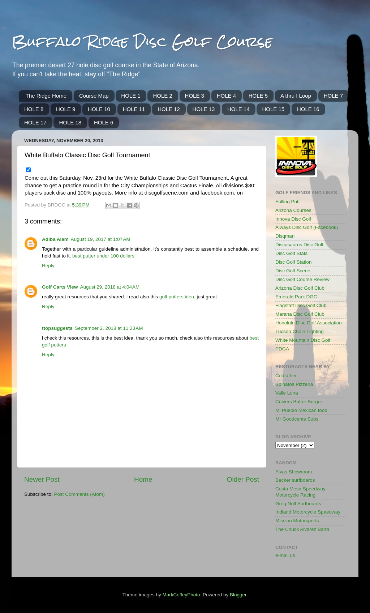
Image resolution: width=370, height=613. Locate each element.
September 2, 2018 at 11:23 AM (109, 328)
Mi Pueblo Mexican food (301, 410)
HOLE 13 (204, 109)
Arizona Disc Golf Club (299, 288)
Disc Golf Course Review (302, 279)
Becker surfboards (295, 480)
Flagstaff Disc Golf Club (301, 305)
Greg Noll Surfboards (298, 503)
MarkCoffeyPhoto (181, 594)
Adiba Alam (55, 239)
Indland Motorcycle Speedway (307, 512)
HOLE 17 (35, 122)
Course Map (94, 96)
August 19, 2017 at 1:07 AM (100, 239)
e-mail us (285, 555)
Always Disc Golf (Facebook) (306, 227)
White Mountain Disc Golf (302, 340)
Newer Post (42, 479)
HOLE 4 (226, 96)
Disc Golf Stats (291, 253)
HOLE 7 (333, 96)
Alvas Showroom (293, 471)
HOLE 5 (258, 96)
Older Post (243, 479)
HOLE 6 (103, 122)
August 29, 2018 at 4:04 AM (110, 287)
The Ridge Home (46, 96)
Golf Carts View (60, 287)
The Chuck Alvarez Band (302, 529)
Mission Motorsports (297, 520)
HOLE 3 (194, 96)
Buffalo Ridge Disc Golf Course (142, 41)
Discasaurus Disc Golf (299, 244)
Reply (48, 265)
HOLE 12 (169, 109)
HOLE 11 (134, 109)
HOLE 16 (308, 109)
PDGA (282, 349)
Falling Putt (287, 201)
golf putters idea (176, 296)
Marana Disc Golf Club (299, 314)
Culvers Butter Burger (298, 401)
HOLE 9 (65, 109)
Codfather (286, 375)
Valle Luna (286, 393)
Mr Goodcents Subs (296, 419)
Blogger (238, 594)
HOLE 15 (273, 109)
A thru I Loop (295, 96)
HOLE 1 (130, 96)
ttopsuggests (57, 328)
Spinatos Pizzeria (294, 384)
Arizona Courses (293, 210)
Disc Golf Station (293, 262)
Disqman (284, 236)
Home (143, 479)
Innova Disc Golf (293, 219)
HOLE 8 (33, 109)
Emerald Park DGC (296, 296)
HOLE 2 (162, 96)
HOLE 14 (238, 109)
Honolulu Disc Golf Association (308, 322)
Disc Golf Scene (292, 270)
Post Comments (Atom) (79, 494)
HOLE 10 (99, 109)
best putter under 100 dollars (103, 256)
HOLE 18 (70, 122)
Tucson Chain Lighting (299, 331)
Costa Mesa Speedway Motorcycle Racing (300, 491)
